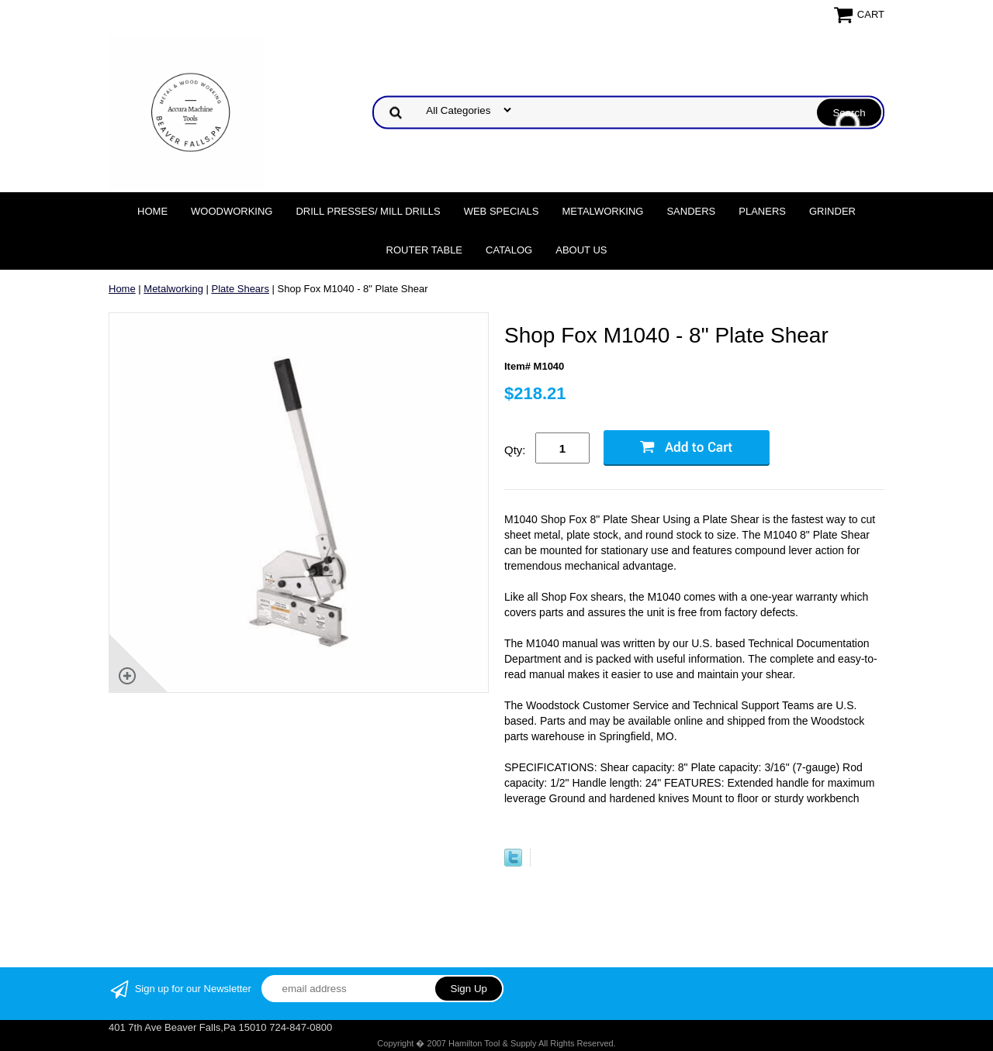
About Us (581, 250)
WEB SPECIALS (501, 211)
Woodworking (231, 211)
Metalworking (602, 211)
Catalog (509, 250)
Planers (762, 211)
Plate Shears (240, 289)
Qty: (515, 450)
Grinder (832, 211)
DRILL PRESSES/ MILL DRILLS (368, 211)
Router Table (424, 250)
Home (152, 211)
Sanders (690, 211)
